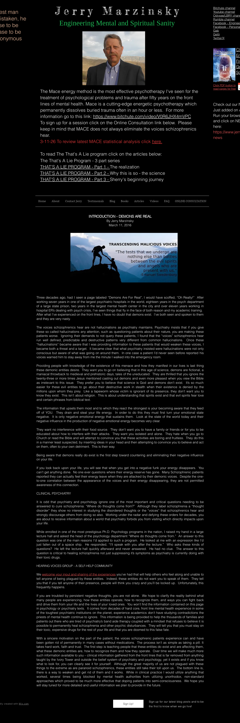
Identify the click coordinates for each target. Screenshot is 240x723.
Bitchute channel (224, 8)
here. (157, 141)
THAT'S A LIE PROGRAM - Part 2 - (75, 173)
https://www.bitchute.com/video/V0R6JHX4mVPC (142, 116)
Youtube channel (224, 12)
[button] (128, 704)
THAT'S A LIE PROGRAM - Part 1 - (75, 167)
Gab (216, 30)
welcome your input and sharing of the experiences (79, 574)
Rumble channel (224, 19)
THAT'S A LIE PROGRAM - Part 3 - (75, 179)
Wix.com (24, 703)
